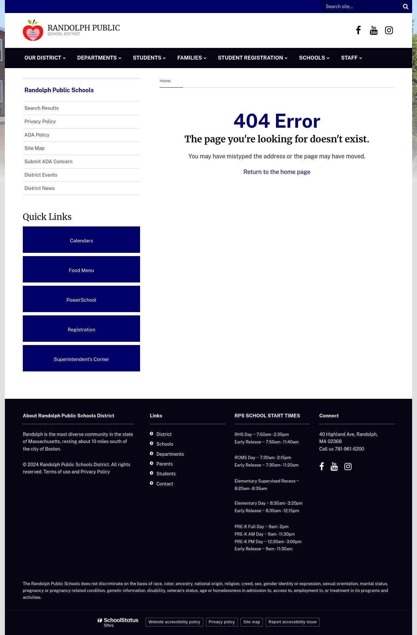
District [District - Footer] (164, 434)
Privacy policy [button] (222, 622)
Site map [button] (251, 622)
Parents (164, 464)
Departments (170, 454)
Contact (164, 483)
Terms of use (57, 471)
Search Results (41, 108)
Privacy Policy (40, 121)
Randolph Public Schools (59, 90)
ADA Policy (46, 136)
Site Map (34, 148)
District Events (40, 175)
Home (165, 81)
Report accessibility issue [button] (292, 622)
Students (166, 473)
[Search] (405, 6)
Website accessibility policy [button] (174, 622)
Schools (164, 444)
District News (39, 188)
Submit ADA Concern (48, 161)
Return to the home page (276, 171)
